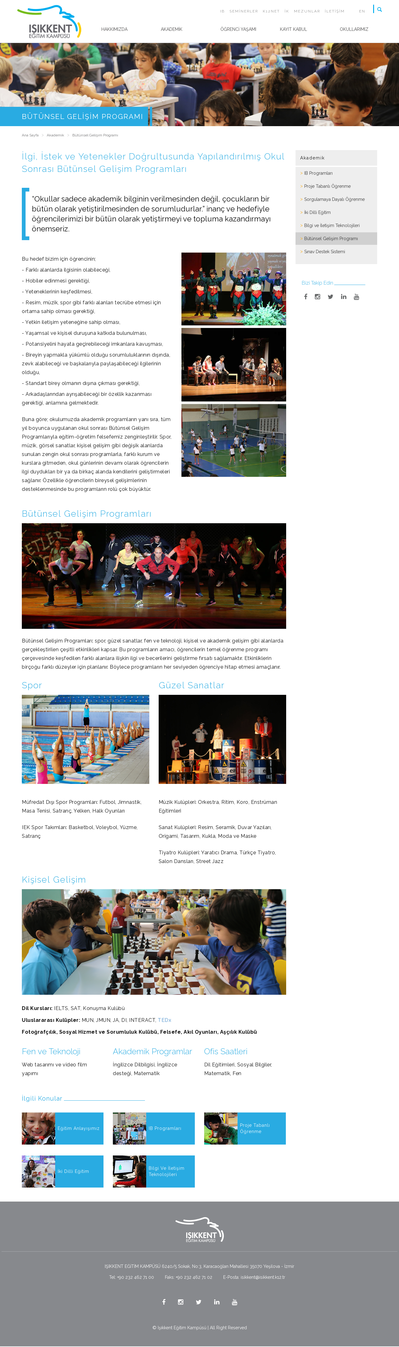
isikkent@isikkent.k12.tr (263, 1277)
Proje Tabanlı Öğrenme (327, 186)
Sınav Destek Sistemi (324, 251)
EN (362, 11)
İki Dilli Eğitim (317, 212)
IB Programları (318, 173)
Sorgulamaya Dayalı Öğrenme (334, 199)
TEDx (164, 1020)
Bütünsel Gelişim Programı (331, 238)
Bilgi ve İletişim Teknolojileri (332, 225)
